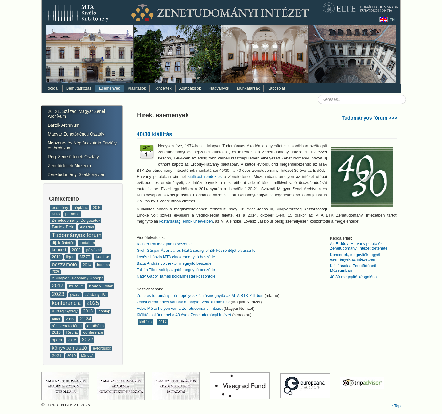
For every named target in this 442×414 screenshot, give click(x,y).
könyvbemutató (70, 348)
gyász (75, 295)
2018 (88, 311)
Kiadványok (219, 88)
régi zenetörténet (67, 326)
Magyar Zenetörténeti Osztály (76, 134)
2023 (59, 294)
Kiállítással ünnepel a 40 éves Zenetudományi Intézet (184, 314)
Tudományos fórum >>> (369, 118)
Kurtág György (65, 311)
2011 (57, 257)
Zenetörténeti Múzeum (69, 165)
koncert (60, 249)
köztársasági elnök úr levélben (186, 221)
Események (109, 88)
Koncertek (162, 88)
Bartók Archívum (63, 125)
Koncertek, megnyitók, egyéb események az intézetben (356, 257)
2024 (85, 319)
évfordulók (102, 348)
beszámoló (65, 264)
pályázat (93, 249)
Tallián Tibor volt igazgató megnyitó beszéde (176, 269)
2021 (57, 355)
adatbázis (95, 326)
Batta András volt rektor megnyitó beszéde (174, 263)
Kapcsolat (276, 88)
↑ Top (396, 406)
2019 (72, 356)
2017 (58, 286)
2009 (77, 249)
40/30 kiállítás (154, 134)
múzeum (77, 286)
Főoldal (52, 88)
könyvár (88, 355)
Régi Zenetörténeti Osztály (73, 156)
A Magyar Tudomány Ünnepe (77, 278)
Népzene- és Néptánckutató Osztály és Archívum (82, 145)
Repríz (72, 332)
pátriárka (73, 214)
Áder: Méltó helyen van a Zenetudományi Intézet (180, 308)
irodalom (87, 242)
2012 (70, 319)
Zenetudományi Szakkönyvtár (76, 174)
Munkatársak (248, 88)
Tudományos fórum (77, 235)
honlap (104, 311)
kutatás (103, 265)
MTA (56, 214)
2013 (57, 332)
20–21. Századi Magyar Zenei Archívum (76, 114)
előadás (87, 227)
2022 (87, 340)
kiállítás (103, 256)
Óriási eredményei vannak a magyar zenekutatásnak (184, 302)
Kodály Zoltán (101, 286)
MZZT (85, 257)
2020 (56, 272)
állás (56, 319)
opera (57, 340)
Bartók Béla (64, 226)
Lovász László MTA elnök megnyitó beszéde (176, 257)
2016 (97, 207)
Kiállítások (137, 88)
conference (93, 332)
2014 (88, 265)
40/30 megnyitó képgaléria (353, 276)
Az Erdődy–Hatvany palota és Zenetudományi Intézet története (358, 246)
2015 (73, 340)
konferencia (67, 303)
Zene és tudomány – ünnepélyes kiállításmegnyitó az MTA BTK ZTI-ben (200, 295)
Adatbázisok (190, 88)
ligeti (71, 257)
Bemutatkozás (78, 88)
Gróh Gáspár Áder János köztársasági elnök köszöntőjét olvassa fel (196, 250)
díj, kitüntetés (63, 243)
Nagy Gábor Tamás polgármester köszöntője (176, 276)
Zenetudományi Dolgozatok (76, 220)
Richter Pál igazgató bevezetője (165, 244)
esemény (60, 207)
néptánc (81, 207)
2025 (93, 303)
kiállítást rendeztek (205, 176)
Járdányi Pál (96, 294)
